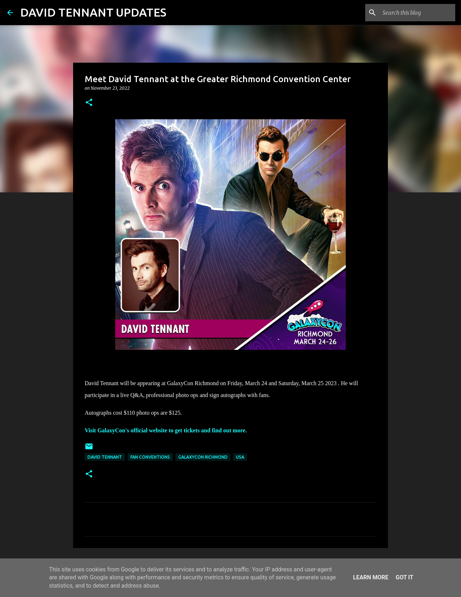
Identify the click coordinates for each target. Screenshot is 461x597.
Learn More (370, 577)
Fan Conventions (150, 457)
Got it (404, 577)
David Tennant (105, 457)
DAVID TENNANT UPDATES (93, 12)
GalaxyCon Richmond (203, 457)
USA (240, 457)
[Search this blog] (417, 12)
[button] (89, 103)
